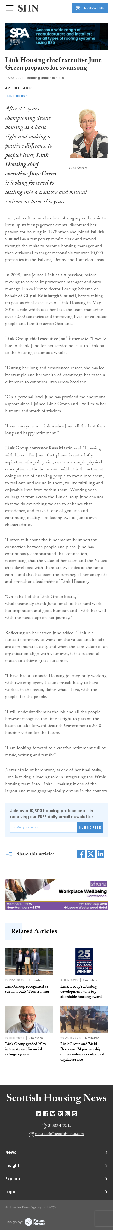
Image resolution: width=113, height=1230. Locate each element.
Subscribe (90, 827)
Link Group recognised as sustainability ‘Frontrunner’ (27, 989)
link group (17, 96)
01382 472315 (59, 1126)
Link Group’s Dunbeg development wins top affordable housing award (81, 992)
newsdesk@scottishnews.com (59, 1134)
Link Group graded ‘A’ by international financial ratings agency (25, 1049)
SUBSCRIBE (90, 8)
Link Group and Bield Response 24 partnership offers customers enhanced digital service (82, 1052)
